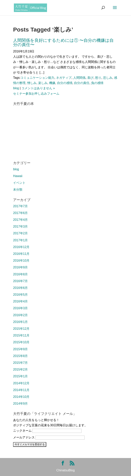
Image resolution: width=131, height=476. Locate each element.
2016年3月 (20, 308)
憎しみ (31, 83)
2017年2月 (20, 233)
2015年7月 (20, 362)
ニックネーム (22, 430)
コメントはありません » (38, 88)
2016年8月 (20, 274)
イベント (19, 182)
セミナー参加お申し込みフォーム (36, 93)
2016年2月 (20, 315)
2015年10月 (21, 342)
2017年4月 (20, 219)
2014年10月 (21, 396)
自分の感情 (64, 83)
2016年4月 (20, 301)
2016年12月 (21, 247)
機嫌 (52, 83)
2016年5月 (20, 294)
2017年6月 (20, 213)
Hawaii (17, 176)
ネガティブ (63, 77)
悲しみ (107, 77)
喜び (90, 77)
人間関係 (79, 77)
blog (16, 88)
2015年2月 (20, 369)
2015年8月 (20, 356)
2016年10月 (21, 260)
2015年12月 (21, 328)
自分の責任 (81, 83)
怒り (98, 77)
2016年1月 (20, 322)
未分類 (17, 189)
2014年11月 (21, 390)
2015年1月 (20, 376)
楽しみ (42, 83)
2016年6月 (20, 287)
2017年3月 (20, 226)
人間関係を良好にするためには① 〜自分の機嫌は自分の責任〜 (63, 42)
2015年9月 (20, 349)
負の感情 (97, 83)
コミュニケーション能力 (37, 77)
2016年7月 (20, 281)
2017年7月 (20, 206)
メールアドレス (24, 437)
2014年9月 (20, 403)
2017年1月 (20, 240)
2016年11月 (21, 253)
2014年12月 (21, 383)
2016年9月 (20, 267)
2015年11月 (21, 335)
